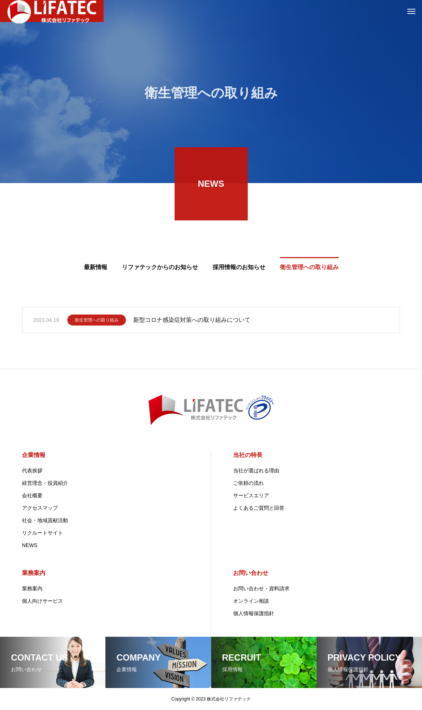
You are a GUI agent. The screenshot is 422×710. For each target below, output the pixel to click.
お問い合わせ (250, 573)
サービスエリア (251, 495)
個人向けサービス (42, 601)
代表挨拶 (32, 470)
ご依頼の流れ (248, 483)
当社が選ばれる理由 (256, 470)
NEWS (29, 545)
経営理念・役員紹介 (45, 483)
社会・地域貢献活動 (45, 520)
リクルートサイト (42, 533)
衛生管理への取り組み (97, 322)
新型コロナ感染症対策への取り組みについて (191, 322)
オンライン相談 (251, 601)
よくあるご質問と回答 (258, 508)
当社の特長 (247, 455)
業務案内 (33, 573)
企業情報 (33, 455)
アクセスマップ (40, 508)
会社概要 (32, 495)
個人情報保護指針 (253, 613)
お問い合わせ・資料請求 (261, 588)
